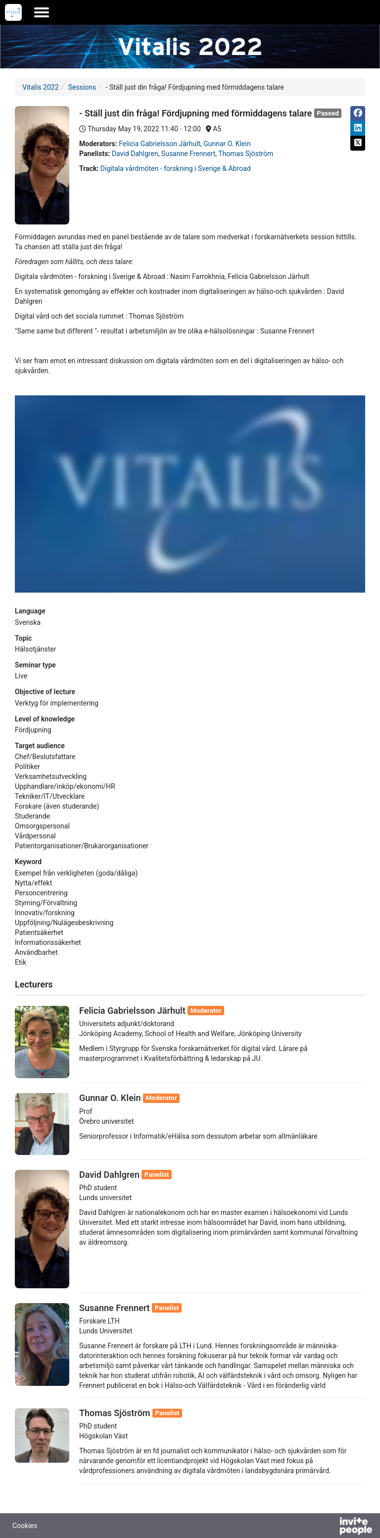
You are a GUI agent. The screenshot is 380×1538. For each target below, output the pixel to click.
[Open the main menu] (41, 12)
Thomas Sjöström (245, 154)
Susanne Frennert (188, 154)
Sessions (82, 87)
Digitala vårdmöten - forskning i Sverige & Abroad (175, 168)
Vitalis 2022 (40, 87)
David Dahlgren (135, 154)
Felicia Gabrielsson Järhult (159, 144)
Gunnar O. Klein (226, 144)
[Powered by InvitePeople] (330, 1527)
